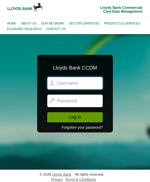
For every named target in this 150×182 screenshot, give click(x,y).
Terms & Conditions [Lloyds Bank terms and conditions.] (80, 179)
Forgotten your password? (82, 127)
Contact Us (56, 29)
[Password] (75, 101)
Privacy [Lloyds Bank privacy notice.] (57, 179)
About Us (28, 23)
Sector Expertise (84, 23)
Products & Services (122, 23)
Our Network (52, 23)
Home (11, 23)
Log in (75, 117)
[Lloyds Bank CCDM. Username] (75, 83)
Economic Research (24, 29)
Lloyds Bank (61, 174)
